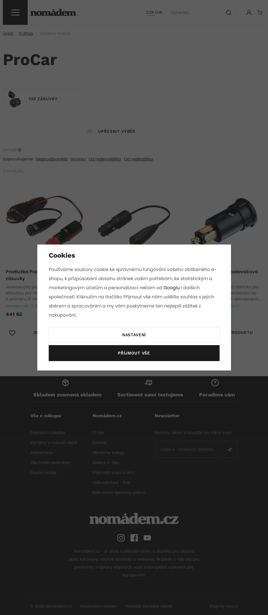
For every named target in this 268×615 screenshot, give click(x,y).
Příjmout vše (134, 353)
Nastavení (134, 335)
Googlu (172, 287)
